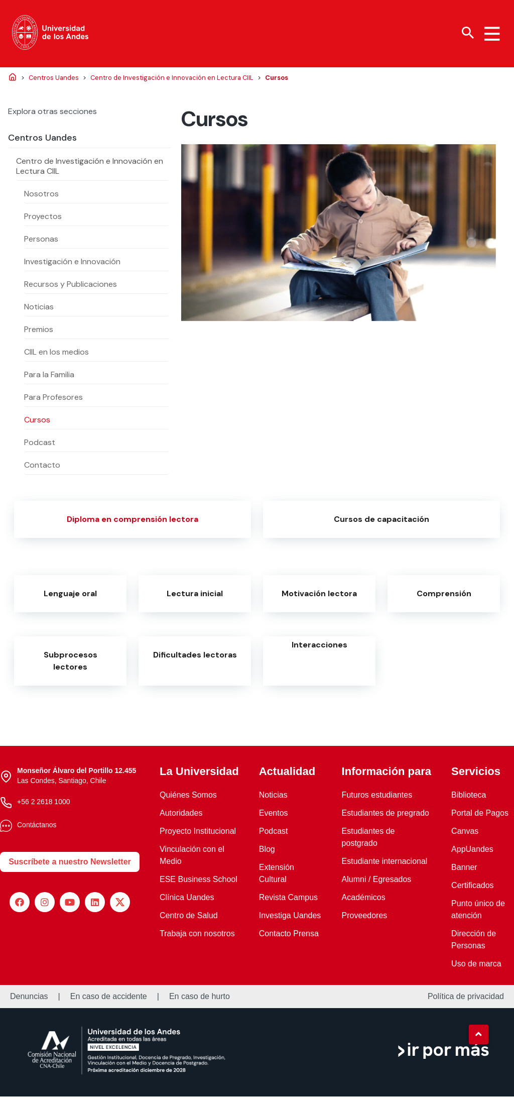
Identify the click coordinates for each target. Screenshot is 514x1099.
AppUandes (472, 851)
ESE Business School (198, 881)
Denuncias (29, 999)
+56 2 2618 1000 (43, 805)
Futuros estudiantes (377, 797)
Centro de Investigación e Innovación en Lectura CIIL (89, 168)
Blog (267, 851)
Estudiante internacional (385, 863)
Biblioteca (468, 797)
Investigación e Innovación (72, 264)
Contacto (42, 467)
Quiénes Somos (188, 797)
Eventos (273, 815)
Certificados (472, 888)
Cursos (37, 422)
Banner (464, 869)
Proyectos (43, 218)
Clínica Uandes (187, 900)
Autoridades (181, 815)
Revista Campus (288, 900)
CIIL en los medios (56, 354)
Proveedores (365, 918)
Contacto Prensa (289, 936)
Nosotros (41, 196)
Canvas (464, 833)
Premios (38, 331)
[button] (478, 1034)
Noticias (39, 309)
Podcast (39, 444)
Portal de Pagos (479, 815)
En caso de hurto (199, 999)
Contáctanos (37, 828)
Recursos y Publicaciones (70, 286)
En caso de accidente (108, 999)
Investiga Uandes (290, 918)
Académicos (364, 900)
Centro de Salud (189, 918)
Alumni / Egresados (377, 881)
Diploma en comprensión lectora (132, 521)
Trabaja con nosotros (197, 936)
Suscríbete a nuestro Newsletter (70, 864)
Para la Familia (49, 377)
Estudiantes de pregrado (385, 815)
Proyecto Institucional (198, 833)
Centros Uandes (42, 141)
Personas (41, 241)
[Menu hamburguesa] (492, 34)
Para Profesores (53, 399)
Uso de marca (476, 966)
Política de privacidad (466, 999)
